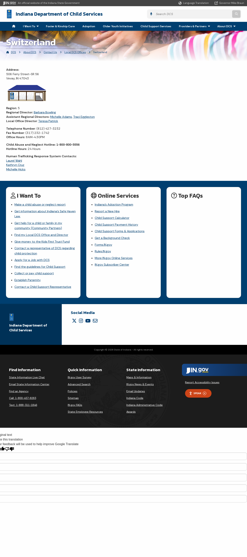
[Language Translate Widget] (194, 3)
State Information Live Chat (27, 378)
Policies (72, 392)
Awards (131, 413)
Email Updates (135, 392)
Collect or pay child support (34, 274)
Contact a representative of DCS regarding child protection (44, 251)
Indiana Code (134, 399)
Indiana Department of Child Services (56, 13)
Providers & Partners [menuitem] (195, 26)
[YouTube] (88, 322)
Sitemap (73, 399)
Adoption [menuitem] (88, 26)
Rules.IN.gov (103, 252)
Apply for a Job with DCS (32, 261)
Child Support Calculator (112, 218)
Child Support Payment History (116, 225)
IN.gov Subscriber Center (112, 266)
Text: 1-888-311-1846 (23, 406)
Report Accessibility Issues (202, 383)
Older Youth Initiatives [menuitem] (118, 26)
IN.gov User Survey (79, 378)
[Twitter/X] (74, 322)
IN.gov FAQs (75, 406)
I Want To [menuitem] (32, 26)
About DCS (29, 52)
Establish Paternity (27, 281)
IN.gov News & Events (140, 385)
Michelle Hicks (15, 169)
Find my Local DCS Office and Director (41, 235)
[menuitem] (14, 26)
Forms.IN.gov (103, 245)
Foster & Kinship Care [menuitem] (60, 26)
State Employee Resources (85, 413)
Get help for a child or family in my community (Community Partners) (38, 225)
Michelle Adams (61, 116)
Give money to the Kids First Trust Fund (42, 242)
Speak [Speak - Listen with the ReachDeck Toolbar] (197, 394)
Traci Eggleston (84, 116)
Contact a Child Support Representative (42, 288)
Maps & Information (138, 378)
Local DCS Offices (75, 52)
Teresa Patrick (48, 121)
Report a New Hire (107, 211)
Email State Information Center (29, 385)
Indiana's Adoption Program (114, 204)
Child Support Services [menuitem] (155, 26)
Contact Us (50, 52)
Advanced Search (79, 385)
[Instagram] (81, 322)
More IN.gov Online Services (114, 259)
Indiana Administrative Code (144, 406)
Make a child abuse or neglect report (40, 204)
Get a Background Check (112, 238)
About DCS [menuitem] (227, 26)
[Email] (95, 322)
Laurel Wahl (14, 160)
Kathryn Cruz (15, 164)
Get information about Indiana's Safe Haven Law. (45, 213)
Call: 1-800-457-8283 (22, 399)
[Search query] (214, 14)
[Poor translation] (9, 450)
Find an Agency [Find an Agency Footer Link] (19, 392)
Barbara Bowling (45, 112)
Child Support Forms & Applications (120, 232)
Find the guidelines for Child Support (39, 268)
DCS (13, 52)
